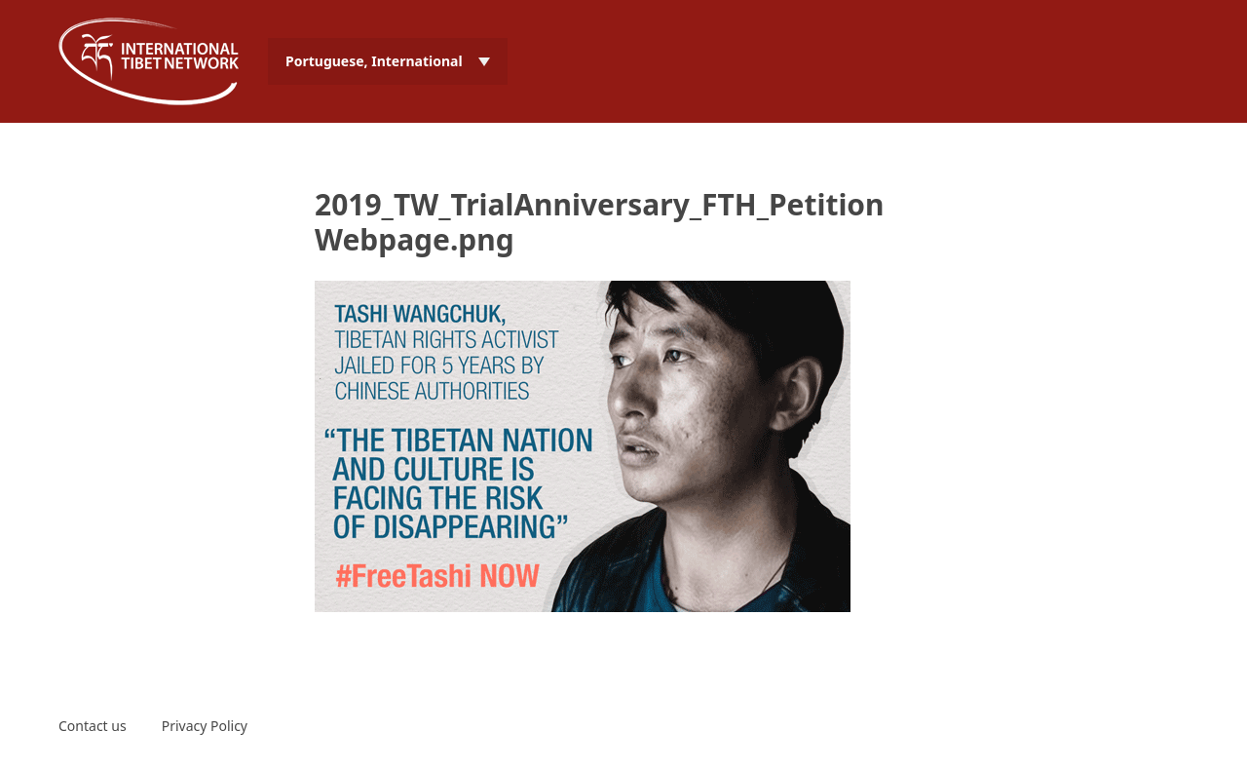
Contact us (92, 725)
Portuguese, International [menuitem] (374, 61)
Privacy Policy (204, 725)
